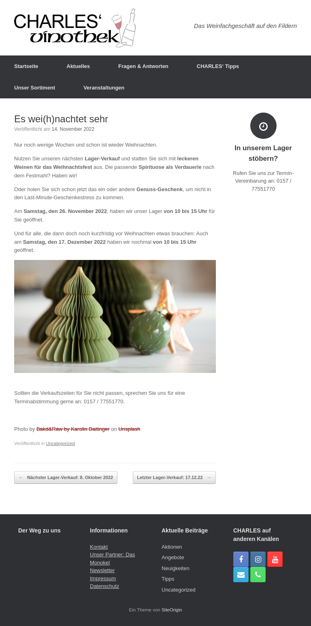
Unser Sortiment (34, 88)
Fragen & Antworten (143, 66)
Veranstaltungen (103, 88)
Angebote (173, 557)
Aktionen (172, 547)
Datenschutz (104, 586)
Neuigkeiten (176, 568)
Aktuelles (78, 66)
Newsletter (102, 570)
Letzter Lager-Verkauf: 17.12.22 (174, 477)
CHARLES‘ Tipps (218, 66)
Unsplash (129, 429)
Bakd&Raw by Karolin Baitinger (73, 429)
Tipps (168, 579)
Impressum (103, 578)
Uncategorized (60, 443)
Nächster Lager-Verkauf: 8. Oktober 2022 (66, 477)
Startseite (26, 66)
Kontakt (99, 547)
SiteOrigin (172, 609)
